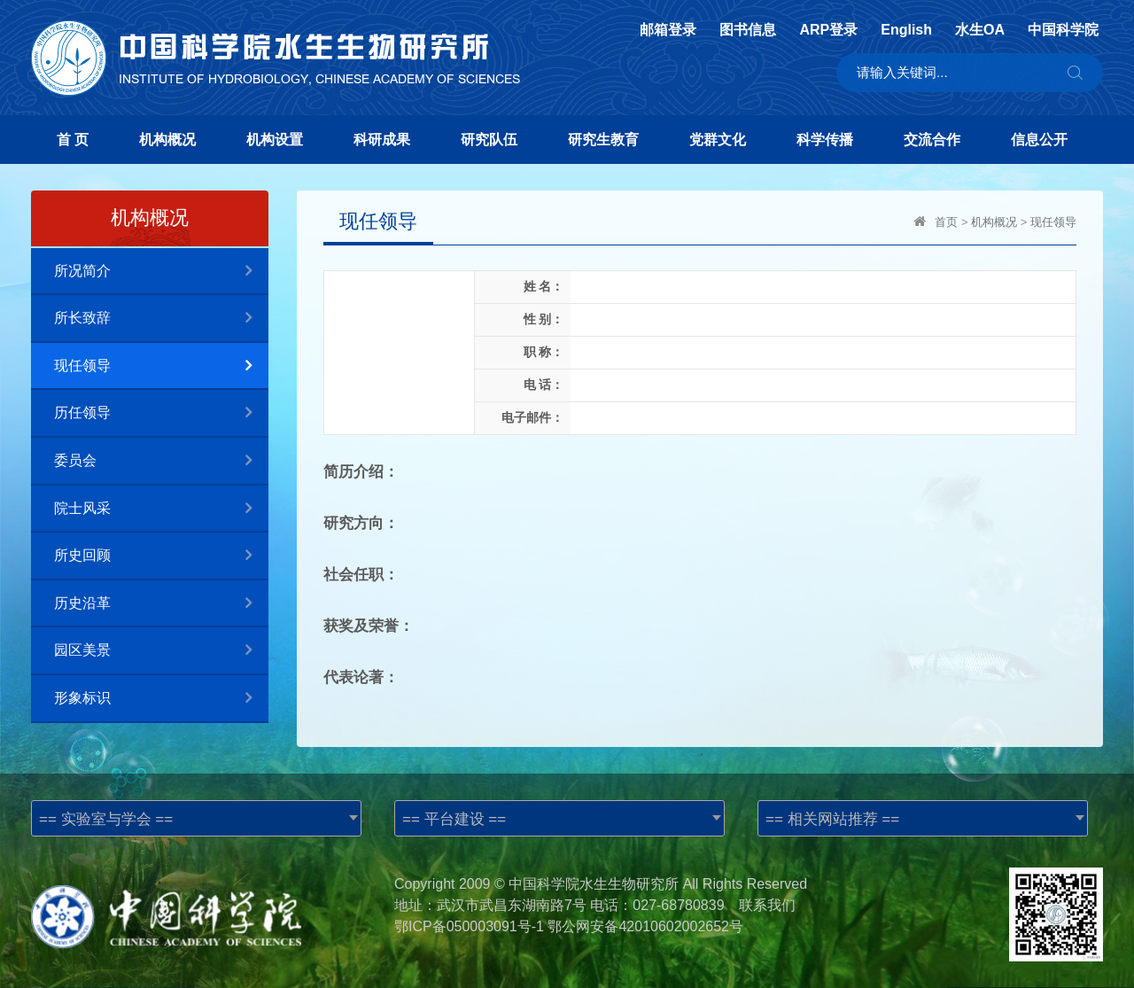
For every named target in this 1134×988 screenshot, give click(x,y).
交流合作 (932, 139)
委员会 (161, 461)
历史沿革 (161, 603)
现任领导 (161, 366)
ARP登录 (828, 30)
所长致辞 (161, 318)
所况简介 (161, 271)
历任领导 (161, 413)
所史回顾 (161, 556)
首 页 (73, 139)
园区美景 (161, 650)
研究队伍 (489, 139)
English (906, 30)
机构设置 (274, 139)
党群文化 (717, 139)
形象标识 (161, 698)
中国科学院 (1063, 30)
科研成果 (381, 139)
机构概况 (167, 139)
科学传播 (824, 139)
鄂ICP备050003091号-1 (469, 926)
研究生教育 (603, 139)
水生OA (980, 30)
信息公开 (1039, 139)
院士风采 (161, 509)
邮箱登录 (668, 30)
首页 (946, 222)
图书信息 (747, 30)
